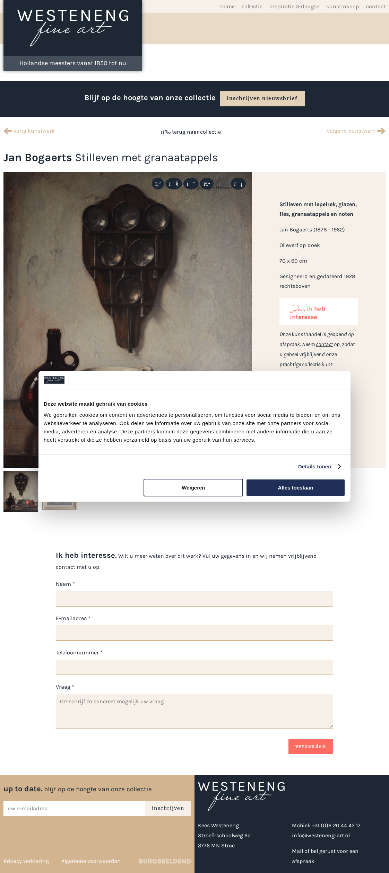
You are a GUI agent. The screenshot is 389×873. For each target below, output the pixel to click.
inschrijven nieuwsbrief (262, 98)
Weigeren (193, 488)
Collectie (252, 6)
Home (227, 6)
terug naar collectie (191, 132)
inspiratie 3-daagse (294, 6)
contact (324, 344)
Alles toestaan (295, 488)
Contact (376, 6)
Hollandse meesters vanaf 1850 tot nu (72, 63)
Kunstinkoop (342, 6)
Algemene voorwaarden (91, 861)
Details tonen (314, 466)
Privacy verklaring (26, 861)
